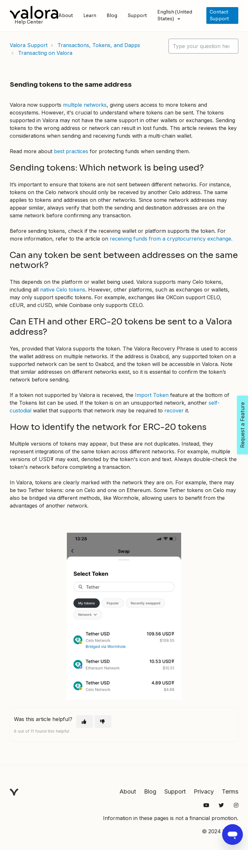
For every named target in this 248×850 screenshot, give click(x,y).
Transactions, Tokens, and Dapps (98, 45)
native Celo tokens (62, 289)
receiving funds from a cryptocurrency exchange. (171, 238)
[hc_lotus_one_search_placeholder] (203, 46)
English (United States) (174, 15)
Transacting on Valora (45, 53)
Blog (112, 15)
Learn (89, 15)
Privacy (204, 791)
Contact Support (219, 15)
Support (137, 15)
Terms (230, 791)
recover (174, 410)
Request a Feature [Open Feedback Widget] (242, 425)
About (65, 15)
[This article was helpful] (84, 721)
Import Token (152, 395)
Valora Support (28, 45)
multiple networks (85, 105)
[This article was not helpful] (103, 721)
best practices (71, 151)
